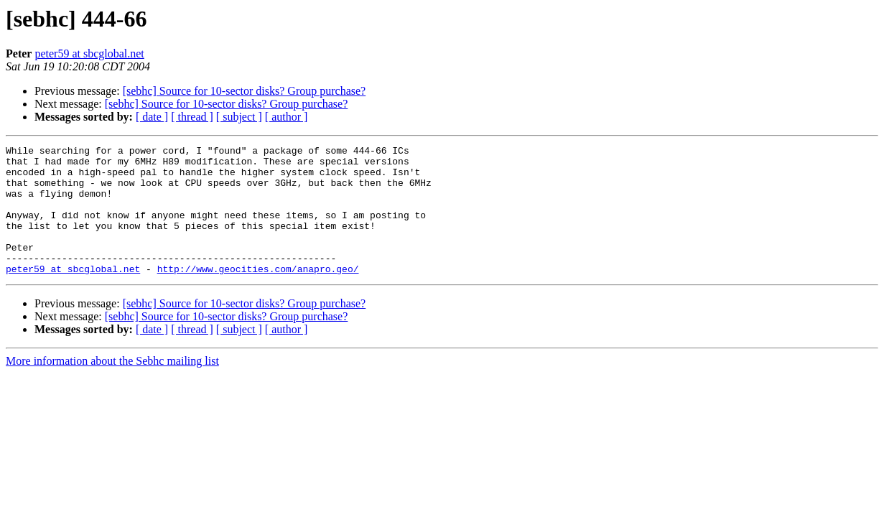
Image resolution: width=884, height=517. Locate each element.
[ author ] (286, 117)
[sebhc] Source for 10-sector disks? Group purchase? (244, 91)
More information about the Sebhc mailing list (112, 387)
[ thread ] (192, 117)
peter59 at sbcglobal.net (89, 53)
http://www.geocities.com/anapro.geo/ (258, 294)
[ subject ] (239, 117)
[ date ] (152, 117)
